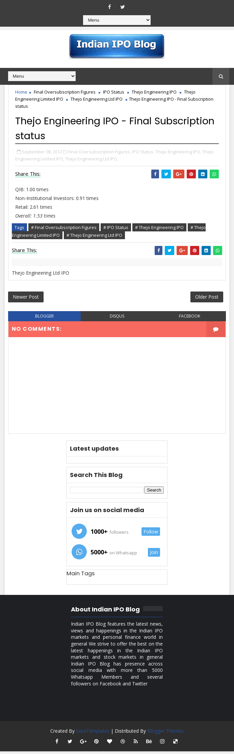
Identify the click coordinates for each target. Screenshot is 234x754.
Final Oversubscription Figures (65, 92)
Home (21, 92)
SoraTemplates (92, 733)
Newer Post (26, 298)
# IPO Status (115, 227)
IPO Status (113, 92)
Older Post (206, 298)
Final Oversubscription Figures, (99, 151)
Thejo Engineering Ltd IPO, (91, 158)
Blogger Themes (165, 733)
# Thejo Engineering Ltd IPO (94, 234)
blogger (44, 318)
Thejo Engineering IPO (154, 92)
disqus (117, 318)
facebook (189, 318)
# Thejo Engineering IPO (159, 227)
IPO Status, (143, 151)
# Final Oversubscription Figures (64, 227)
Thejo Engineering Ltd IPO (97, 99)
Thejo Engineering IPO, (178, 151)
